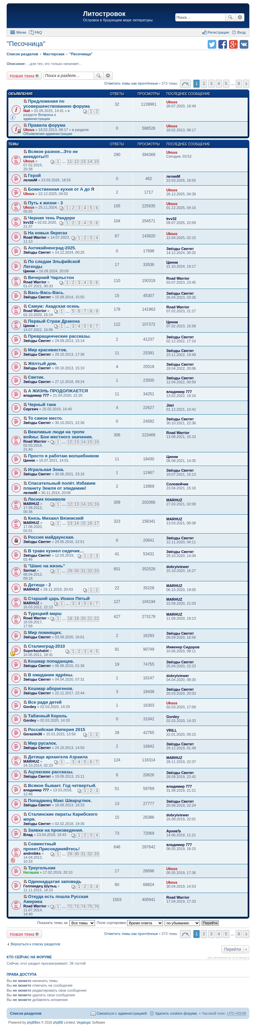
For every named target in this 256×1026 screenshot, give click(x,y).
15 (96, 161)
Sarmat (29, 570)
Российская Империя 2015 (56, 729)
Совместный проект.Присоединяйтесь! (51, 846)
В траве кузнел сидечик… (56, 550)
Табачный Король (47, 715)
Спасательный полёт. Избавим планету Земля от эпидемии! (59, 486)
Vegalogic (84, 1022)
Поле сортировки (130, 923)
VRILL (171, 730)
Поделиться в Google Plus (233, 44)
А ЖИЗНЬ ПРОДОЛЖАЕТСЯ (58, 390)
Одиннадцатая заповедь (54, 881)
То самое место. (45, 418)
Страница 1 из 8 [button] (185, 84)
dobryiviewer (177, 567)
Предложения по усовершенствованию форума (56, 104)
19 (76, 618)
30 (76, 571)
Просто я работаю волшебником (63, 455)
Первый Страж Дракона (54, 321)
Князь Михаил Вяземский (55, 518)
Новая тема (22, 76)
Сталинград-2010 (46, 646)
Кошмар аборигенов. (50, 688)
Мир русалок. (42, 743)
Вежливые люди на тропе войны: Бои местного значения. (58, 434)
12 (76, 161)
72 (70, 906)
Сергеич (30, 409)
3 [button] (211, 83)
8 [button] (239, 83)
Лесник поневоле (47, 499)
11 (70, 161)
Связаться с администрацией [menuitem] (122, 1013)
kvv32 (28, 222)
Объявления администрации (47, 134)
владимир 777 (36, 395)
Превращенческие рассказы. (59, 336)
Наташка (31, 872)
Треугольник (41, 867)
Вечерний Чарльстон (51, 277)
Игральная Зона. (46, 469)
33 (96, 571)
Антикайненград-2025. (52, 247)
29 (70, 571)
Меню (21, 32)
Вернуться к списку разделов (35, 944)
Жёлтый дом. (42, 363)
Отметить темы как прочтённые (131, 83)
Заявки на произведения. (55, 830)
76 (96, 906)
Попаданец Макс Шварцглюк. (60, 800)
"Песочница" (26, 43)
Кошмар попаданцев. (51, 661)
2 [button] (204, 83)
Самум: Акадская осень (53, 306)
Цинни (29, 271)
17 (96, 523)
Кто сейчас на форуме (29, 957)
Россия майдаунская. (51, 537)
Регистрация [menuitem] (218, 32)
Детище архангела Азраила (58, 756)
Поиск (230, 17)
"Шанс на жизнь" (46, 565)
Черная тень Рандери (51, 217)
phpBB (58, 1022)
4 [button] (218, 83)
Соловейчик (177, 484)
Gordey (29, 707)
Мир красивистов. (47, 349)
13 (83, 161)
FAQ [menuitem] (38, 32)
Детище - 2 (39, 584)
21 (90, 618)
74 (83, 906)
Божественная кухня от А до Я (61, 189)
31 (83, 571)
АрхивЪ (173, 831)
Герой (34, 175)
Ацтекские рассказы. (51, 771)
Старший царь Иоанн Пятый (59, 598)
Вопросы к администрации (39, 117)
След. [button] (246, 84)
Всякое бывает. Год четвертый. (62, 785)
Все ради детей (45, 702)
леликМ (30, 180)
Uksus (171, 102)
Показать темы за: (66, 923)
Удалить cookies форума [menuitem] (176, 1013)
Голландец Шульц (39, 886)
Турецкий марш (45, 613)
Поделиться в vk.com (244, 44)
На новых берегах (47, 232)
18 (70, 618)
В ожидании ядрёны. (50, 674)
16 (96, 442)
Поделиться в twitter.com (212, 44)
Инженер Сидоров (182, 647)
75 (90, 906)
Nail (26, 111)
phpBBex (34, 1022)
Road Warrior (34, 237)
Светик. (36, 377)
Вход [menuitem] (241, 32)
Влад (28, 835)
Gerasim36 (32, 734)
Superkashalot (36, 651)
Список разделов (26, 1013)
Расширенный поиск (239, 17)
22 (96, 618)
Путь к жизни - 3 (45, 202)
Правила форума (46, 125)
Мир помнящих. (45, 632)
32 (90, 571)
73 (76, 906)
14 (90, 161)
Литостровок (104, 13)
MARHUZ (31, 504)
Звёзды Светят (37, 252)
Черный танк (42, 404)
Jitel (170, 405)
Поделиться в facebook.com (222, 44)
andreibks (32, 853)
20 (83, 618)
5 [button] (226, 83)
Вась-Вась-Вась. (46, 292)
